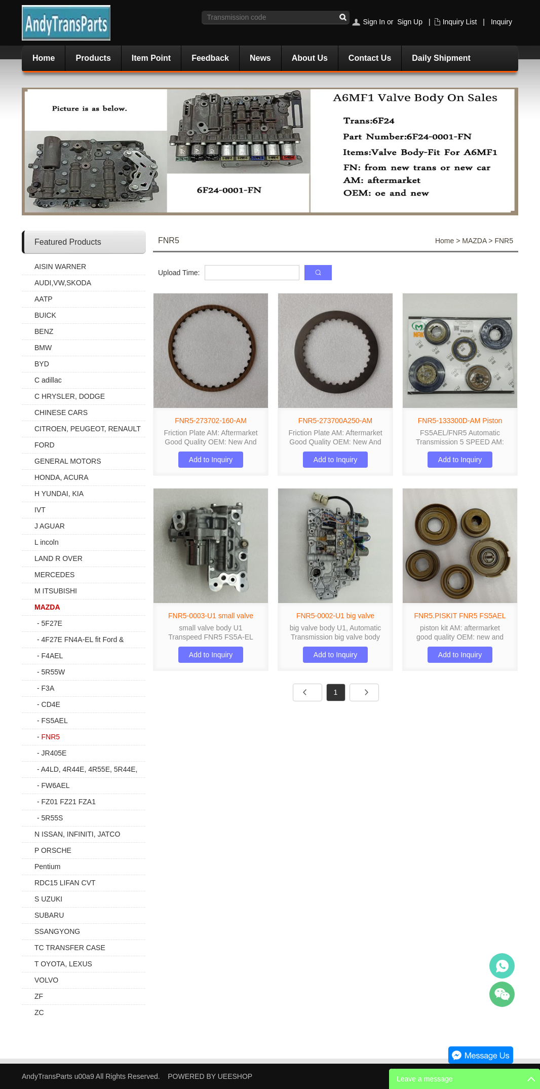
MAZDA (47, 607)
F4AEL (52, 656)
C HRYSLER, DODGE (69, 396)
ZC (39, 1012)
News (260, 58)
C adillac (48, 380)
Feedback (210, 58)
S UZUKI (48, 899)
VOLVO (46, 980)
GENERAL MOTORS (67, 461)
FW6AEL (56, 785)
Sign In (374, 22)
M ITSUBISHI (55, 591)
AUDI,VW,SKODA (62, 283)
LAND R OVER (58, 558)
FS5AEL (55, 721)
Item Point (151, 58)
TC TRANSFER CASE (69, 948)
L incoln (46, 542)
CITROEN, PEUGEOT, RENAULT (87, 429)
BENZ (43, 331)
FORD (44, 445)
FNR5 (51, 737)
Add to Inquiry (211, 460)
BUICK (45, 315)
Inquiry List (460, 22)
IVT (40, 510)
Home (43, 58)
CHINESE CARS (61, 412)
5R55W (53, 672)
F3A (48, 688)
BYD (41, 364)
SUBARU (49, 915)
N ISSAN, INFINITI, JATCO (77, 834)
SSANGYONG (57, 931)
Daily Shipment (441, 58)
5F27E (52, 623)
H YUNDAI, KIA (59, 494)
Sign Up (409, 22)
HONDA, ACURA (61, 477)
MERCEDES (54, 575)
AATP (43, 299)
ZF (38, 996)
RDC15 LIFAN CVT (65, 883)
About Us (310, 58)
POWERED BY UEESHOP (210, 1076)
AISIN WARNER (60, 266)
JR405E (54, 753)
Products (92, 58)
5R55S (52, 818)
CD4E (51, 704)
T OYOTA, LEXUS (63, 964)
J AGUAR (49, 526)
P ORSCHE (52, 850)
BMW (43, 348)
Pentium (47, 866)
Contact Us (370, 58)
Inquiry (501, 22)
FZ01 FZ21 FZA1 (69, 802)
